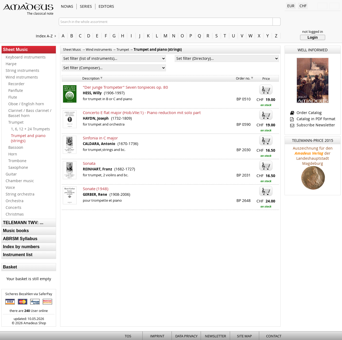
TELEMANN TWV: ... (23, 222)
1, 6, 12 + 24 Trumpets (30, 128)
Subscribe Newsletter (312, 124)
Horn (12, 154)
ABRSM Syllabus (20, 238)
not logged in (312, 31)
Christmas (15, 214)
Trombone (17, 160)
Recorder (16, 83)
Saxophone (18, 167)
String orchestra (20, 194)
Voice (10, 187)
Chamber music (20, 180)
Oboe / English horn (26, 103)
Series (86, 6)
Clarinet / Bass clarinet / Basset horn (29, 113)
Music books (16, 230)
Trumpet (16, 122)
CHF (303, 5)
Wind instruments (22, 77)
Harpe (11, 63)
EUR (291, 5)
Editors (106, 6)
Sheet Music (15, 49)
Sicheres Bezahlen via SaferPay (28, 294)
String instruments (22, 70)
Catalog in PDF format (312, 118)
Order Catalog (306, 112)
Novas (67, 6)
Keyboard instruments (26, 57)
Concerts (13, 207)
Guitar (11, 174)
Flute (12, 97)
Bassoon (15, 147)
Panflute (15, 90)
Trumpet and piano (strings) (28, 138)
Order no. (243, 78)
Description (90, 78)
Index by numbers (21, 246)
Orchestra (15, 200)
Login (313, 37)
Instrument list (17, 254)
